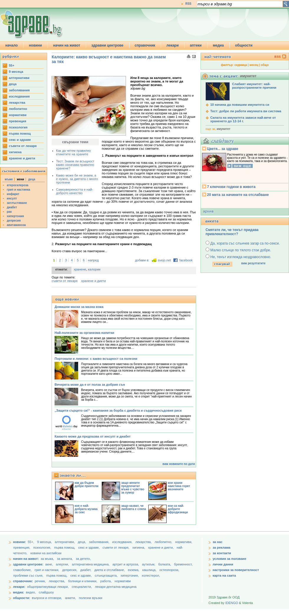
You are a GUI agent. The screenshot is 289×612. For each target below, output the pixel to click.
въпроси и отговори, (47, 598)
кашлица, (149, 570)
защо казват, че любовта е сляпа (133, 507)
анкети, (70, 598)
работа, (106, 581)
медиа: (18, 592)
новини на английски (46, 553)
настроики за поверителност (236, 570)
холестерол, (151, 575)
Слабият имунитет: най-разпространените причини (254, 85)
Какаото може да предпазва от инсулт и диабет (93, 436)
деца (13, 84)
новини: (19, 542)
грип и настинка (18, 189)
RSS (188, 3)
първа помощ (20, 133)
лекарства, (143, 542)
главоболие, (22, 570)
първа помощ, (65, 547)
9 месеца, (45, 542)
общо (265, 65)
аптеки (196, 45)
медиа (218, 45)
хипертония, (130, 575)
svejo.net (164, 260)
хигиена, (139, 547)
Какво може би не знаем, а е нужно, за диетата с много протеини (77, 179)
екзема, (134, 570)
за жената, (65, 558)
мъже (9, 179)
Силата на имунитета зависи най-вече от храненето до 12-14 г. (243, 119)
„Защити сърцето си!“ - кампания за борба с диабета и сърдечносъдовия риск (118, 410)
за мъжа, (47, 558)
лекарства (17, 102)
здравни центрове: (28, 564)
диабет (12, 207)
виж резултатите (253, 263)
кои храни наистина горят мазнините (179, 486)
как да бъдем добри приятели (86, 484)
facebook (186, 260)
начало (11, 45)
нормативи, (183, 542)
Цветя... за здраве (222, 149)
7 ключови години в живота (231, 187)
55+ (11, 65)
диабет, (86, 570)
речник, (40, 581)
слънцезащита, (106, 575)
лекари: (19, 586)
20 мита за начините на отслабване (238, 195)
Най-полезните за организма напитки (84, 332)
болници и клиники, (82, 581)
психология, (42, 547)
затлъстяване (17, 202)
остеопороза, (169, 570)
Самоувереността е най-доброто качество (74, 191)
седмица (240, 65)
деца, (82, 542)
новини (35, 45)
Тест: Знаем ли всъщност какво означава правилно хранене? (75, 164)
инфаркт (13, 194)
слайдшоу (46, 592)
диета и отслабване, (110, 570)
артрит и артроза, (126, 564)
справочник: (23, 581)
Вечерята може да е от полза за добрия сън (90, 384)
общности (243, 45)
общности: (21, 598)
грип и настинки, (47, 570)
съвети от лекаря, (116, 547)
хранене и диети (22, 158)
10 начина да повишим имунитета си (239, 104)
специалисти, (82, 586)
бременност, (183, 564)
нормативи (18, 115)
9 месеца (16, 71)
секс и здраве (20, 139)
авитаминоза (16, 225)
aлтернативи (19, 78)
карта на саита (224, 575)
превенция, (22, 547)
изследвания (19, 96)
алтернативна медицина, (91, 564)
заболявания (19, 90)
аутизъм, (149, 564)
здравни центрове (107, 45)
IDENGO (231, 603)
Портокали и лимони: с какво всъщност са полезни (96, 358)
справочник (145, 45)
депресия (14, 220)
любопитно (18, 108)
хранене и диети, (161, 547)
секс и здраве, (89, 547)
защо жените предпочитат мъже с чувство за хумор (132, 487)
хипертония (15, 216)
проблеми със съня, (28, 575)
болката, (165, 564)
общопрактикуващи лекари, (48, 586)
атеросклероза (17, 185)
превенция (17, 121)
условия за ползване (229, 558)
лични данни (223, 564)
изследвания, (122, 542)
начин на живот (66, 45)
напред (93, 260)
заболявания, (99, 542)
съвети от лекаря (23, 146)
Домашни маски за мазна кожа (79, 307)
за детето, (83, 558)
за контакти (222, 553)
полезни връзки (90, 598)
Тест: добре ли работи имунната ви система (245, 111)
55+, (31, 542)
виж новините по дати (178, 464)
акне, (49, 564)
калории (94, 269)
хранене (80, 269)
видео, (31, 592)
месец (253, 65)
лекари (172, 45)
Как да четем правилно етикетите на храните (73, 152)
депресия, (70, 570)
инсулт (12, 198)
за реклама (221, 547)
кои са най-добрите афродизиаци (178, 509)
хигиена (15, 152)
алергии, (63, 564)
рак (9, 211)
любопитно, (164, 542)
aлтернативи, (65, 542)
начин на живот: (26, 558)
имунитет (223, 129)
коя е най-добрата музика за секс (86, 509)
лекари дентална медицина (116, 586)
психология (18, 127)
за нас (217, 542)
